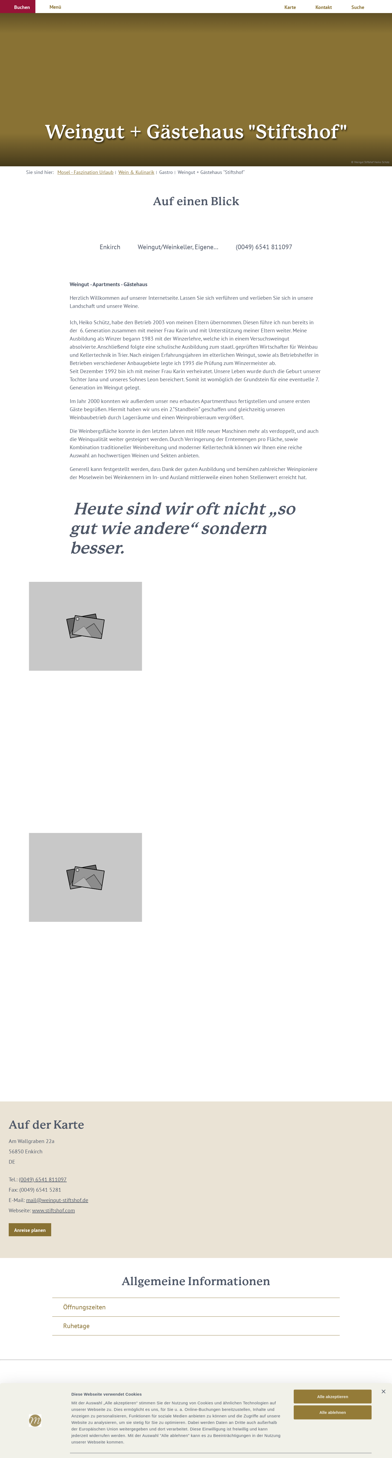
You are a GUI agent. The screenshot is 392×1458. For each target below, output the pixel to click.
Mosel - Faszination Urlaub (85, 172)
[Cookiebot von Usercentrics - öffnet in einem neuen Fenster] (35, 1447)
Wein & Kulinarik (136, 172)
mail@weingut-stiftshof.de (57, 1200)
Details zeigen (289, 1447)
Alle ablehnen (332, 1396)
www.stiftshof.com (53, 1210)
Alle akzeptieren (332, 1380)
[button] (17, 6)
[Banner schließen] (383, 1375)
